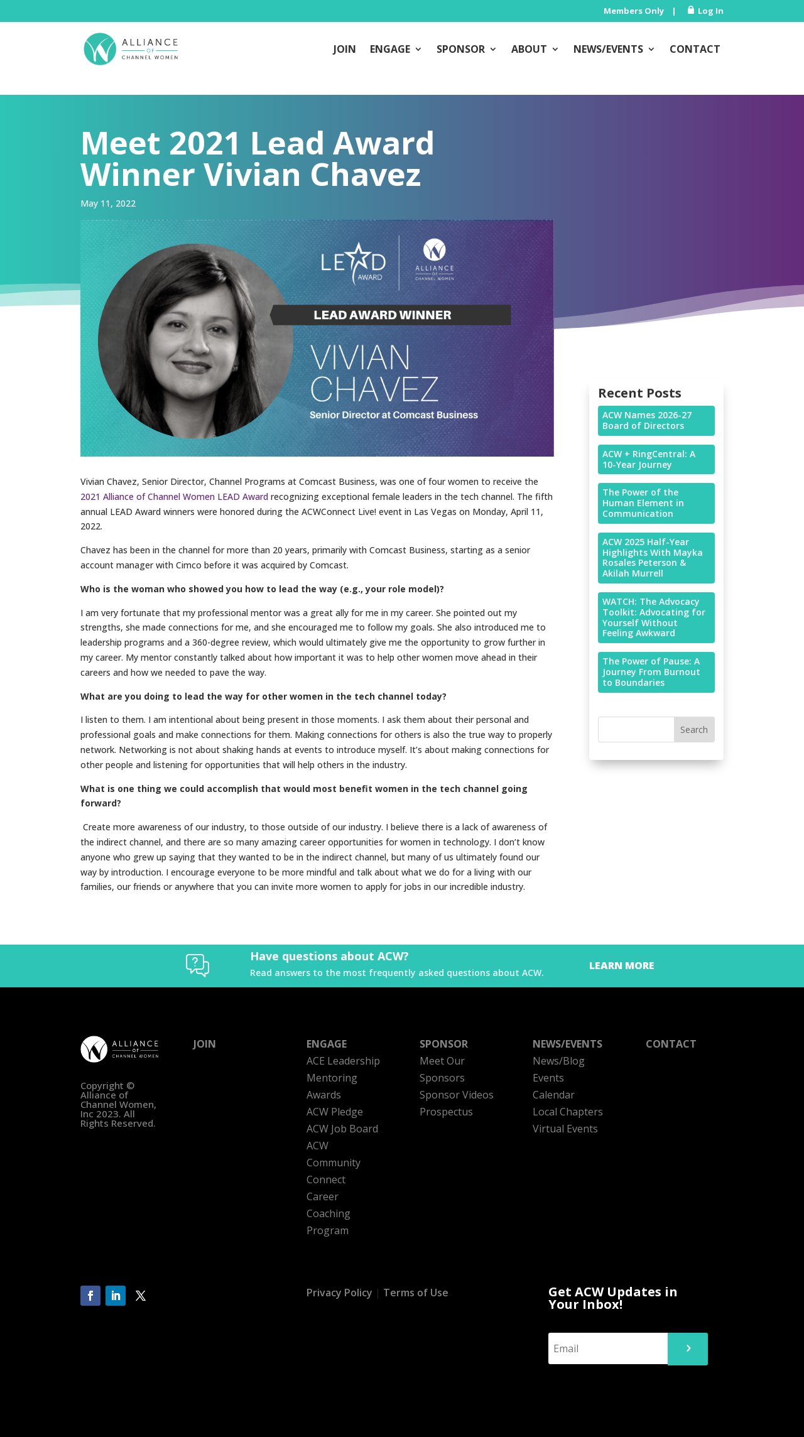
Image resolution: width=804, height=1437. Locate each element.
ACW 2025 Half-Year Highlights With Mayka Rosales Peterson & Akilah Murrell (652, 557)
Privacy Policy (339, 1292)
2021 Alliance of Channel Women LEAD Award (174, 496)
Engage (390, 49)
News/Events (608, 49)
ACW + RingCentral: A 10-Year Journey (648, 459)
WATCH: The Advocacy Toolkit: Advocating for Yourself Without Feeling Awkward (653, 617)
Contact (695, 49)
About (529, 49)
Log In (711, 10)
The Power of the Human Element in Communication (643, 502)
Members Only (634, 10)
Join (345, 49)
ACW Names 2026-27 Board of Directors (647, 420)
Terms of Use (415, 1292)
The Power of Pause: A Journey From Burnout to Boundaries (651, 671)
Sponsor (461, 49)
